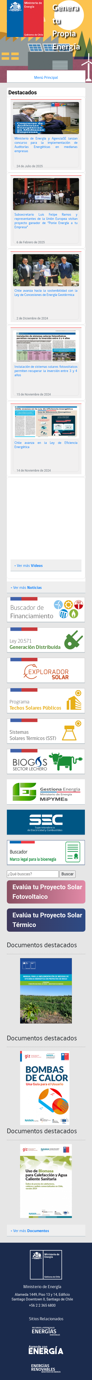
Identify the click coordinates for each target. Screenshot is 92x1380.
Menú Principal (46, 78)
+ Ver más (28, 566)
